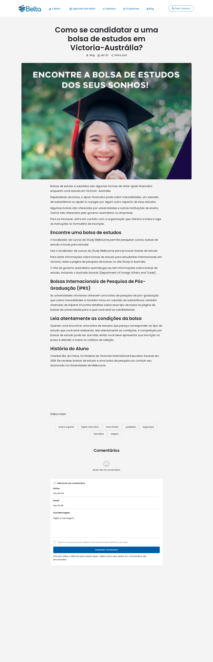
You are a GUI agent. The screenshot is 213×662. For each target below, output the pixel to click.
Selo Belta (99, 433)
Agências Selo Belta (82, 8)
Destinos (109, 8)
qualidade (131, 426)
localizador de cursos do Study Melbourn (85, 251)
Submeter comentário (106, 549)
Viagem (115, 433)
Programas (131, 8)
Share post (119, 55)
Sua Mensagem (61, 512)
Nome (56, 488)
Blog (150, 8)
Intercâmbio (112, 426)
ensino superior (66, 426)
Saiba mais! (58, 414)
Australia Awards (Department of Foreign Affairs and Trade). (116, 272)
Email (56, 500)
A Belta (55, 8)
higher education (90, 426)
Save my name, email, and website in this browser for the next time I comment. (93, 542)
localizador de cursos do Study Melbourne (81, 240)
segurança (148, 426)
